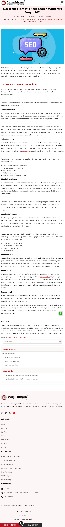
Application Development (12, 365)
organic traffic (45, 277)
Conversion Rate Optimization (11, 468)
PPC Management (7, 476)
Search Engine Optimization (17, 337)
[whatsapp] (60, 313)
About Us (4, 428)
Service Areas (5, 440)
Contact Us (4, 447)
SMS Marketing (6, 480)
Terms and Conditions (24, 511)
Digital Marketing (10, 353)
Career (3, 436)
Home (3, 424)
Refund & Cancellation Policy (23, 519)
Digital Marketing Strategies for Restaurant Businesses (21, 375)
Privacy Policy (23, 515)
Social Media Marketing (12, 361)
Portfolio (4, 432)
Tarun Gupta (47, 16)
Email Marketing (6, 472)
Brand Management (7, 464)
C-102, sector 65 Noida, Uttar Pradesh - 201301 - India (19, 493)
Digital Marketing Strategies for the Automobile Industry (22, 379)
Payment (4, 443)
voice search (26, 151)
